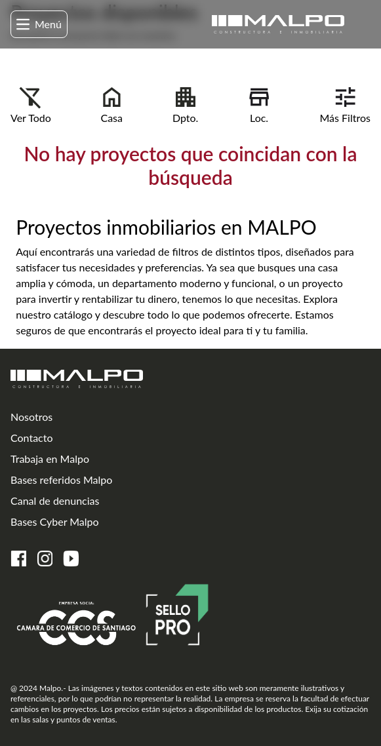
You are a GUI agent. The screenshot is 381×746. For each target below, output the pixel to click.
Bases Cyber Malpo (54, 521)
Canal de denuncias (54, 500)
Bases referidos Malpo (61, 479)
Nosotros (31, 416)
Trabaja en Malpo (49, 458)
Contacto (31, 437)
